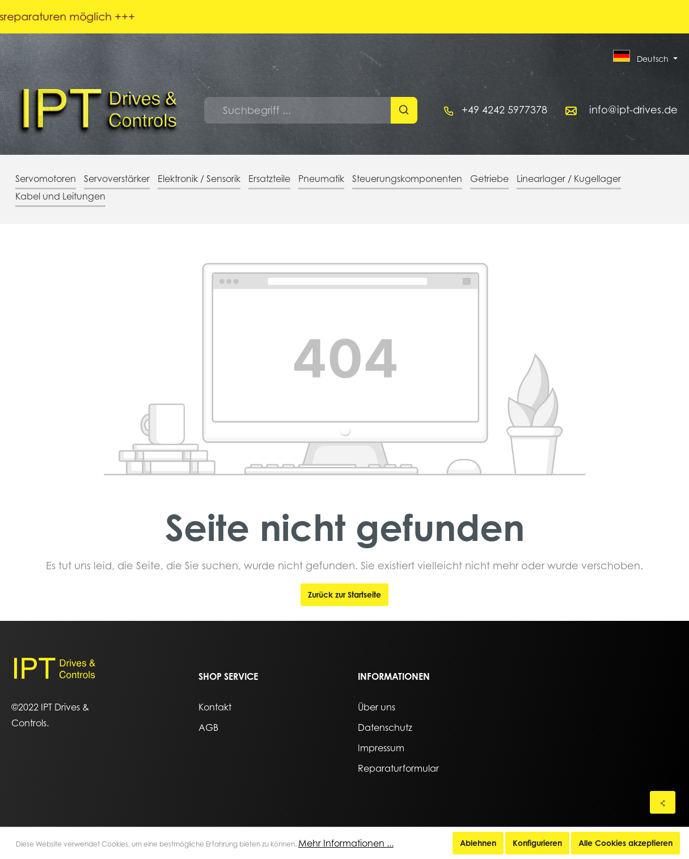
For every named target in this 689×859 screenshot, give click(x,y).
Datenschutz (385, 727)
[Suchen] (404, 110)
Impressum (381, 748)
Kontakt (214, 707)
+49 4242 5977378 (504, 110)
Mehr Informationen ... (346, 843)
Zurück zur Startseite (344, 594)
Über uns (376, 707)
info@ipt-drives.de (633, 110)
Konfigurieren (537, 843)
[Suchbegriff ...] (297, 110)
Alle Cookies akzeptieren (625, 843)
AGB (208, 727)
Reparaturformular (398, 768)
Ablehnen (478, 843)
